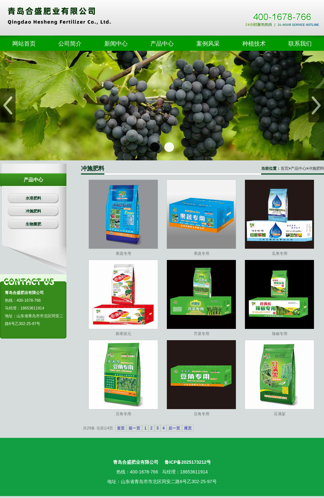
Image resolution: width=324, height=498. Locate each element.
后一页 (174, 428)
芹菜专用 (201, 333)
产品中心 (298, 168)
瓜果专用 (279, 253)
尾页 (188, 428)
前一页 (134, 428)
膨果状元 (123, 333)
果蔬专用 (123, 253)
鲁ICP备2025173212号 (188, 462)
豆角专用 (123, 414)
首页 (284, 168)
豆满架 (279, 414)
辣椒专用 (279, 333)
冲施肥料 (316, 168)
